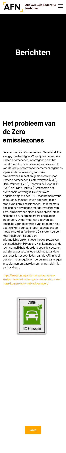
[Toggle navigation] (60, 5)
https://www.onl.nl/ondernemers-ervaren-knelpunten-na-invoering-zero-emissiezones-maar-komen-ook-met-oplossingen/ (31, 279)
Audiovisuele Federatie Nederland (40, 6)
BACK (33, 430)
